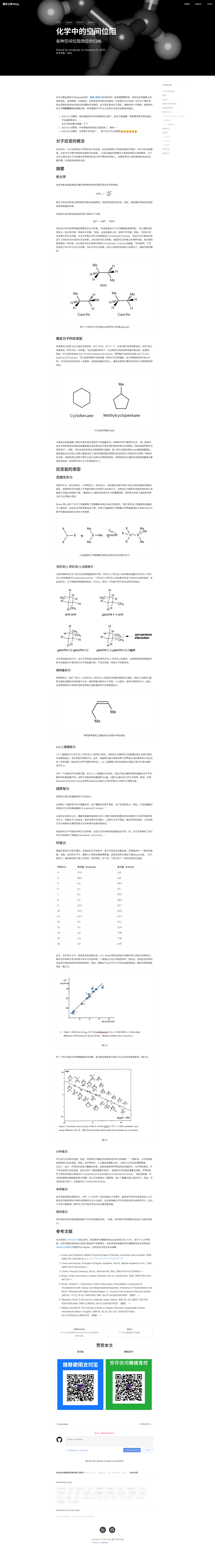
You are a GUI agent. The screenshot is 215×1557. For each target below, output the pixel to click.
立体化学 (68, 23)
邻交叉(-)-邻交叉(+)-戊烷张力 (174, 116)
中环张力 (167, 141)
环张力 (165, 133)
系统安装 (61, 1493)
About (198, 4)
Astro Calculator (63, 1516)
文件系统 (121, 1493)
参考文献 (165, 149)
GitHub (104, 1542)
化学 (59, 23)
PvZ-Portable (73, 1502)
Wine (114, 1497)
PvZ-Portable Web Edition (83, 1516)
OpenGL (139, 1497)
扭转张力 (165, 129)
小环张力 (167, 137)
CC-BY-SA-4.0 (72, 1240)
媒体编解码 (99, 1493)
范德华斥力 (166, 112)
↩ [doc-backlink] (87, 1259)
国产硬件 (132, 1493)
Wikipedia (61, 1489)
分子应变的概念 (168, 91)
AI (99, 1497)
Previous (79, 1332)
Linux (90, 1489)
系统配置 (99, 1489)
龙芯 (76, 1497)
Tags (209, 4)
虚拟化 (142, 1493)
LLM (106, 1497)
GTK (70, 1493)
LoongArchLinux (88, 1497)
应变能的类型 (167, 108)
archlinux (141, 1489)
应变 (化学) (126, 1240)
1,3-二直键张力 (169, 124)
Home (187, 4)
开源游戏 (131, 1489)
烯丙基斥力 (168, 120)
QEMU (60, 1497)
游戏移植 (61, 1502)
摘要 (164, 96)
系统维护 (111, 1493)
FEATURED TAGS (64, 1482)
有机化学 (80, 23)
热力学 (165, 100)
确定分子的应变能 (169, 104)
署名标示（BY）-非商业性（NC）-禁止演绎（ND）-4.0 (106, 1473)
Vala (78, 1493)
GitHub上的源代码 (65, 1247)
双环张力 (167, 145)
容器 (68, 1497)
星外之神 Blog (11, 4)
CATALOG (167, 85)
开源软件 (110, 1489)
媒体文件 (87, 1493)
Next (130, 1331)
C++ (121, 1497)
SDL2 (130, 1497)
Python (120, 1489)
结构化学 (90, 23)
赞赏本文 (165, 153)
